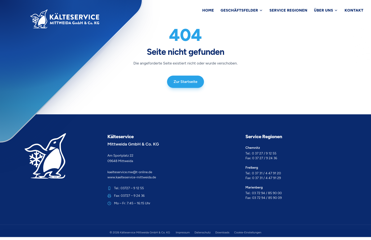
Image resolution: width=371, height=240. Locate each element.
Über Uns (326, 10)
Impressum (183, 232)
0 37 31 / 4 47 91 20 (266, 173)
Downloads (222, 232)
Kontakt (353, 10)
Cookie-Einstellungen (247, 232)
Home (208, 10)
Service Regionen (288, 10)
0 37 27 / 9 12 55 (264, 153)
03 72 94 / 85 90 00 (267, 193)
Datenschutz (202, 232)
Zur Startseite (186, 81)
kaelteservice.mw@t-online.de (129, 172)
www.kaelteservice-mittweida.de (131, 177)
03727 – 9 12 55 (132, 188)
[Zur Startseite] (64, 18)
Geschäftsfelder (242, 10)
